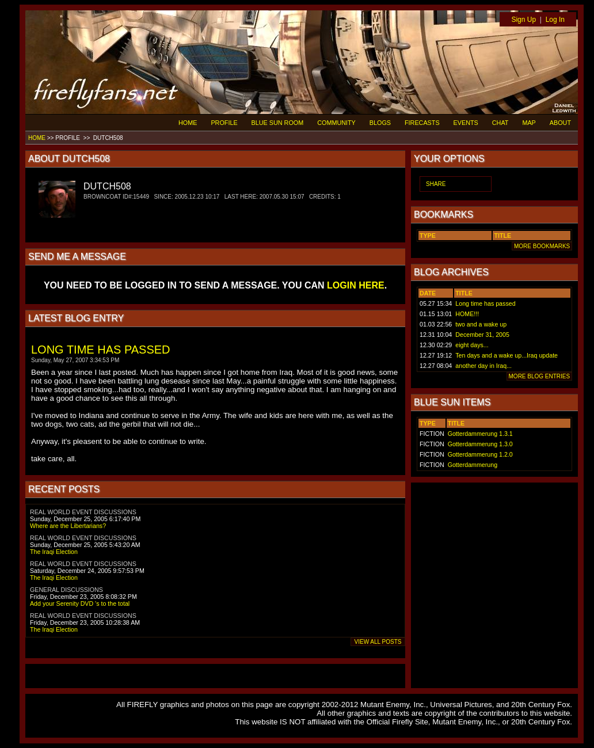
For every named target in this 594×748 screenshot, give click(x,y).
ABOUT (560, 122)
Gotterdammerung (472, 464)
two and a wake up (481, 324)
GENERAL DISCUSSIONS (66, 589)
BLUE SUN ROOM (278, 122)
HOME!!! (467, 313)
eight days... (471, 344)
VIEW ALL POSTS (378, 642)
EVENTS (466, 122)
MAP (528, 122)
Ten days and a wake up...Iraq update (506, 355)
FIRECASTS (422, 122)
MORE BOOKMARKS (542, 246)
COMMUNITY (336, 122)
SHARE (436, 184)
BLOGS (380, 122)
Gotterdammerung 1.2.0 (480, 454)
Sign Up (523, 20)
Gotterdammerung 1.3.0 (480, 444)
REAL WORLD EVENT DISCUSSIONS (83, 511)
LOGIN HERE (355, 285)
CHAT (500, 122)
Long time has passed (485, 303)
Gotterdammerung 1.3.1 (480, 433)
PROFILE (224, 122)
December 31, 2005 (482, 334)
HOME (187, 122)
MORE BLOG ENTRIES (539, 376)
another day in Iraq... (483, 365)
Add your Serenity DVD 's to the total (80, 603)
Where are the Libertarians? (68, 525)
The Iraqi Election (54, 551)
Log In (555, 20)
